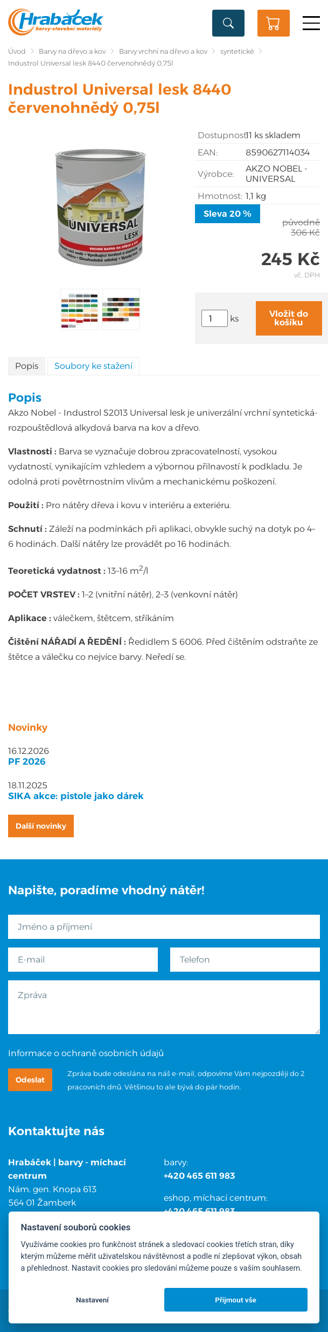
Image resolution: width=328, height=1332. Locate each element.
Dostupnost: (222, 135)
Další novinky (41, 826)
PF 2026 (27, 761)
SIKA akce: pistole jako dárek (76, 795)
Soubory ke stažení (93, 366)
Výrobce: (216, 174)
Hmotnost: (220, 196)
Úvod (17, 51)
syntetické (237, 51)
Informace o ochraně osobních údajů (86, 1053)
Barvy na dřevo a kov (72, 51)
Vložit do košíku (288, 318)
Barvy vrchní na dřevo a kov (163, 51)
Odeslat (30, 1080)
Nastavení (92, 1299)
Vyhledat (228, 23)
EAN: (208, 152)
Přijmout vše (235, 1299)
